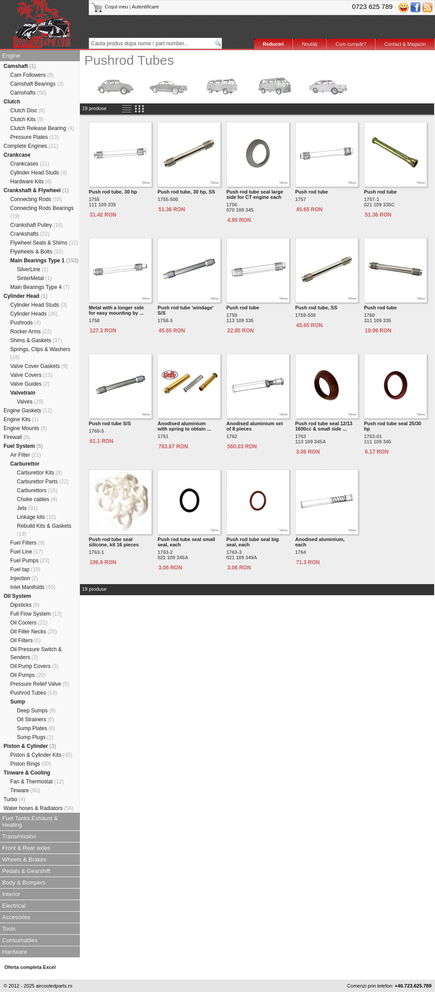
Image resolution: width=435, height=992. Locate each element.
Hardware (14, 952)
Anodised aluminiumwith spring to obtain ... (184, 426)
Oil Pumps (28, 675)
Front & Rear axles (26, 848)
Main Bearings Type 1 (44, 260)
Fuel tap (25, 569)
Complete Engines (31, 146)
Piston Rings (30, 764)
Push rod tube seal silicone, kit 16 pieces (114, 542)
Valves (30, 402)
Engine (11, 55)
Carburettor (25, 464)
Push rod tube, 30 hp (113, 191)
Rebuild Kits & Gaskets (44, 530)
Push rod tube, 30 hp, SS (186, 191)
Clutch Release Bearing (42, 128)
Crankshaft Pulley (36, 225)
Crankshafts (30, 234)
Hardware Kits (30, 181)
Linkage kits (36, 517)
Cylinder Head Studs (38, 173)
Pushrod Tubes (33, 693)
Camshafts (28, 93)
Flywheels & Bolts (36, 252)
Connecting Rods (36, 199)
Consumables (20, 940)
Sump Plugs (35, 737)
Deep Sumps (36, 710)
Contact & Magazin (405, 44)
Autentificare (145, 6)
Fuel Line (26, 552)
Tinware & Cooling (27, 773)
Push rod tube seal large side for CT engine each (254, 194)
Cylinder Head (25, 296)
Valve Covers (31, 375)
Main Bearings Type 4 (40, 287)
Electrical (14, 905)
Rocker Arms (30, 331)
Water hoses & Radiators (39, 808)
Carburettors (37, 490)
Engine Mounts (25, 428)
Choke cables (37, 499)
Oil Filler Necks (33, 631)
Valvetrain (23, 393)
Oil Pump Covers (34, 666)
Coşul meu (110, 6)
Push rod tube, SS (316, 307)
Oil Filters (25, 640)
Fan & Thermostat (37, 782)
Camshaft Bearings (36, 84)
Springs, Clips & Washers (40, 353)
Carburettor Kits (39, 473)
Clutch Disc (27, 110)
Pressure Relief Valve (39, 684)
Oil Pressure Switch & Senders (36, 653)
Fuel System (23, 446)
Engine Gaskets (28, 410)
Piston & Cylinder (30, 746)
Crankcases (29, 164)
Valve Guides (30, 384)
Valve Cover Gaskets (39, 366)
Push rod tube (311, 191)
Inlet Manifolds (32, 587)
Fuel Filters (27, 543)
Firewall (17, 437)
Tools (9, 928)
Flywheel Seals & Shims (44, 243)
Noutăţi (309, 44)
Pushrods (25, 323)
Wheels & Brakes (24, 859)
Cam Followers (32, 75)
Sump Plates (36, 728)
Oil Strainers (35, 719)
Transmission (19, 836)
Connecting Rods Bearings (42, 212)
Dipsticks (25, 605)
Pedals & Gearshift (26, 871)
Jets (27, 508)
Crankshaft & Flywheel (36, 190)
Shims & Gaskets (36, 340)
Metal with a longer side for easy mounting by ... (116, 310)
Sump (17, 702)
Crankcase (17, 155)
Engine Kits (21, 419)
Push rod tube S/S (110, 423)
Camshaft (20, 66)
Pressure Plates (34, 137)
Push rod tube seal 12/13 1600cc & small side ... (323, 426)
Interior (11, 894)
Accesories (16, 917)
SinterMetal (34, 278)
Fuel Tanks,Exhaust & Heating (30, 821)
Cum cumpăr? (351, 44)
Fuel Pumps (30, 560)
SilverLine (32, 269)
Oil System (17, 596)
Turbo (14, 799)
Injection (24, 578)
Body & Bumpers (24, 882)
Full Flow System (36, 614)
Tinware (25, 790)
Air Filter (25, 455)
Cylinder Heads (34, 314)
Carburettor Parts (43, 481)
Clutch (12, 102)
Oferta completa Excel (30, 967)
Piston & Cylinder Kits (41, 755)
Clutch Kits (27, 119)
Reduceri (273, 44)
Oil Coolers (28, 623)
